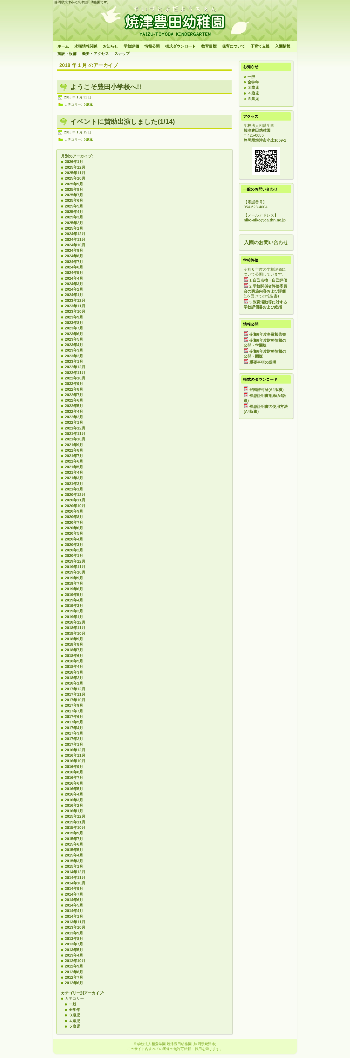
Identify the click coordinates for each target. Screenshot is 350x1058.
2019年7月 (74, 583)
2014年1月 (74, 916)
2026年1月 (74, 161)
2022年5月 (74, 406)
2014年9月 (74, 888)
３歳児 (74, 1015)
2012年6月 (74, 983)
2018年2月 (74, 678)
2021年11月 (75, 433)
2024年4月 (74, 278)
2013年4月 (74, 955)
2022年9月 (74, 383)
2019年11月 (75, 567)
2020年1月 (74, 555)
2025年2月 (74, 223)
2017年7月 (74, 711)
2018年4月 (74, 666)
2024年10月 (75, 245)
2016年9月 (74, 766)
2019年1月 (74, 617)
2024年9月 (74, 250)
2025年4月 (74, 211)
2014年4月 (74, 910)
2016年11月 (75, 755)
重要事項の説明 (262, 362)
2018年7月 (74, 650)
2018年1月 (74, 683)
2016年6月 (74, 783)
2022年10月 (75, 378)
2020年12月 (75, 494)
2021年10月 (75, 439)
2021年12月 (75, 428)
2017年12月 (75, 689)
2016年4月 (74, 794)
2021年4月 (74, 472)
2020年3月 (74, 544)
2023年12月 (75, 300)
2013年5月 (74, 950)
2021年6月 (74, 461)
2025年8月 (74, 189)
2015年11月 (75, 822)
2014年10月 (75, 883)
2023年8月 (74, 322)
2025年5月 (74, 206)
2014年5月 (74, 905)
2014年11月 (75, 877)
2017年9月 (74, 705)
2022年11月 (75, 372)
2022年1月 (74, 422)
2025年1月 (74, 228)
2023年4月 (74, 345)
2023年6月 (74, 334)
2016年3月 (74, 800)
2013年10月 (75, 927)
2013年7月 (74, 944)
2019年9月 (74, 578)
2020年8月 (74, 517)
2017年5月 (74, 722)
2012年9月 (74, 966)
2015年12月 (75, 816)
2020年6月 (74, 528)
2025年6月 (74, 200)
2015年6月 (74, 844)
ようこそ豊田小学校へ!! (105, 86)
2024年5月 (74, 272)
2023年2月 (74, 356)
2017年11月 (75, 694)
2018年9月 (74, 639)
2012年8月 (74, 972)
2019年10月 (75, 572)
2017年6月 (74, 716)
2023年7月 (74, 328)
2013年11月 (75, 922)
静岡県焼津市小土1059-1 (265, 140)
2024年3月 (74, 284)
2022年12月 (75, 367)
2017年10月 (75, 700)
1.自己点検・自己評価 (268, 280)
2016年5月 (74, 789)
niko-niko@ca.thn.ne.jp (265, 220)
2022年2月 (74, 417)
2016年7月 (74, 777)
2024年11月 (75, 239)
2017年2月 (74, 738)
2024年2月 (74, 289)
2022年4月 (74, 411)
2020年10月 (75, 506)
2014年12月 (75, 872)
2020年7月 (74, 522)
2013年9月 (74, 933)
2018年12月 (75, 622)
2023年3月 (74, 350)
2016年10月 (75, 761)
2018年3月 (74, 672)
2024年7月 (74, 261)
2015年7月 (74, 839)
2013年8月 (74, 938)
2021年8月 (74, 450)
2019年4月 (74, 600)
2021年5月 (74, 467)
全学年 (74, 1009)
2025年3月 (74, 217)
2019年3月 (74, 605)
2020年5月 (74, 533)
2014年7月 (74, 894)
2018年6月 (74, 655)
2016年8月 (74, 772)
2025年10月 (75, 178)
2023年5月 (74, 339)
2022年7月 (74, 395)
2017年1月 (74, 744)
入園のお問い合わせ (266, 242)
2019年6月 (74, 589)
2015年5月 (74, 849)
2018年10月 (75, 633)
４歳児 (74, 1021)
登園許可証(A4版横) (266, 389)
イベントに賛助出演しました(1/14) (122, 121)
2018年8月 (74, 644)
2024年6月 (74, 267)
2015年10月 (75, 827)
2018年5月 (74, 661)
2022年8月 (74, 389)
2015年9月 (74, 833)
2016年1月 (74, 811)
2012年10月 (75, 960)
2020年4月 (74, 539)
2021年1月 (74, 489)
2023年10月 (75, 311)
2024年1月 (74, 295)
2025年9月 (74, 184)
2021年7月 (74, 456)
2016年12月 (75, 750)
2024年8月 (74, 256)
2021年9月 (74, 445)
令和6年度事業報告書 (267, 334)
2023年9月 (74, 317)
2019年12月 (75, 561)
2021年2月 (74, 483)
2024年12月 (75, 234)
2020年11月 (75, 500)
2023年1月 (74, 361)
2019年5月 (74, 594)
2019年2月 (74, 611)
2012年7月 (74, 977)
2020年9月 (74, 511)
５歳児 (88, 105)
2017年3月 (74, 733)
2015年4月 (74, 855)
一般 (72, 1004)
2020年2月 (74, 550)
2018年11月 (75, 628)
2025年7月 (74, 195)
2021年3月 (74, 478)
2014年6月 (74, 900)
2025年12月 (75, 167)
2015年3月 (74, 861)
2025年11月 (75, 173)
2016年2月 (74, 805)
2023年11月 (75, 306)
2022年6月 (74, 400)
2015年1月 (74, 866)
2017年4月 (74, 728)
